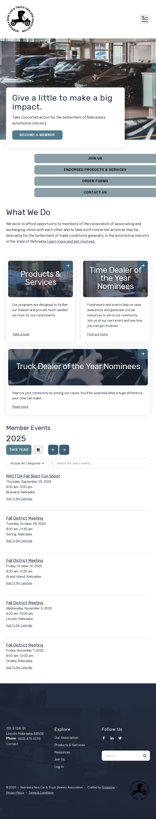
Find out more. (97, 334)
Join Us (97, 158)
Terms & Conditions (41, 792)
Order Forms (97, 181)
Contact (12, 744)
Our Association (66, 738)
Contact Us (97, 192)
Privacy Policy (15, 792)
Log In (59, 767)
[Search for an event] (99, 463)
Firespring (108, 787)
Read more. (20, 407)
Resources (62, 752)
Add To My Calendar (19, 498)
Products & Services (41, 278)
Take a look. (21, 334)
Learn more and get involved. (71, 241)
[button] (145, 19)
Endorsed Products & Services (97, 170)
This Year (18, 450)
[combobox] (121, 756)
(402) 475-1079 (29, 739)
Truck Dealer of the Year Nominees (78, 366)
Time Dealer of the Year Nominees (115, 278)
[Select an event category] (25, 463)
